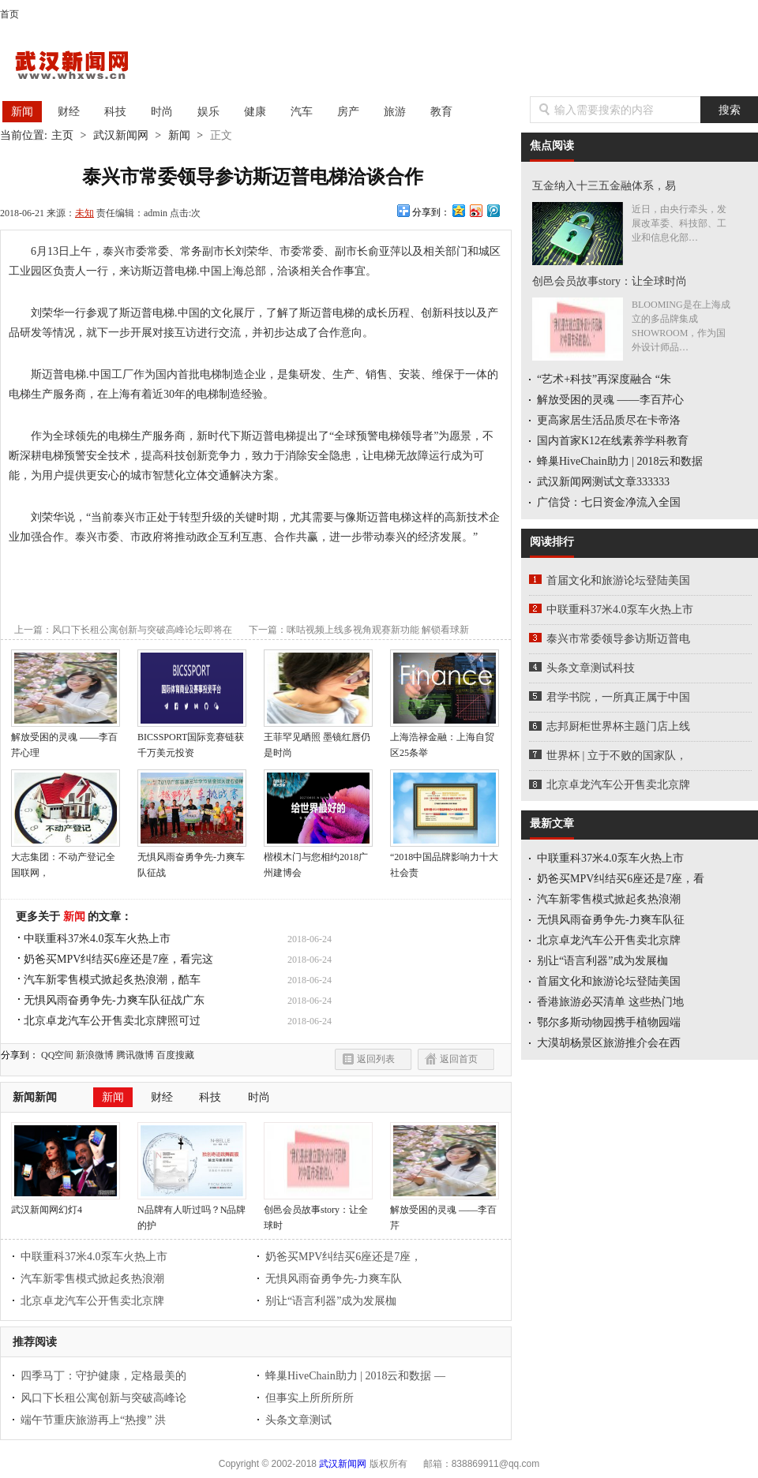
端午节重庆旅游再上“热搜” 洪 (93, 1420)
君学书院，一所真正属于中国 (618, 697)
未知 (84, 213)
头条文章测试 (298, 1420)
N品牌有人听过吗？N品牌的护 (191, 1212)
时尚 (162, 112)
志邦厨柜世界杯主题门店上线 (618, 726)
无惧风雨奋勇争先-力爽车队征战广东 (114, 1000)
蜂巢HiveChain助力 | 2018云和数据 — (355, 1376)
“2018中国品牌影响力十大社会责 (444, 859)
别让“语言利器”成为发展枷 (330, 1301)
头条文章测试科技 (590, 668)
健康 (255, 112)
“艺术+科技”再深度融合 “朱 (604, 379)
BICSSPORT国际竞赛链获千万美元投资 (191, 739)
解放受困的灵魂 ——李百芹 (444, 1212)
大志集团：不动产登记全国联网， (65, 859)
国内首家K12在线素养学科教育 (613, 441)
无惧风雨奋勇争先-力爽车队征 (611, 920)
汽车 (302, 112)
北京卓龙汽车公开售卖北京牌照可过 (112, 1021)
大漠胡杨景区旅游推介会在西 (609, 1043)
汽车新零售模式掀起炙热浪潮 (92, 1279)
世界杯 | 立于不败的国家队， (616, 755)
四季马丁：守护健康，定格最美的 (103, 1376)
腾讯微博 (135, 1055)
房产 (348, 112)
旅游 (395, 112)
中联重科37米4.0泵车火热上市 (97, 939)
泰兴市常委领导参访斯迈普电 (618, 639)
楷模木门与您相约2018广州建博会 (318, 859)
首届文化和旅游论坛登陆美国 (618, 580)
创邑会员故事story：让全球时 (318, 1212)
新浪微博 (95, 1055)
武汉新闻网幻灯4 (65, 1204)
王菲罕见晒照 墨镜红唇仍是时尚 (318, 739)
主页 (62, 135)
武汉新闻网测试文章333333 (603, 482)
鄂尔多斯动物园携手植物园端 (609, 1022)
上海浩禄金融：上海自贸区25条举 (444, 739)
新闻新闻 (35, 1097)
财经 (69, 112)
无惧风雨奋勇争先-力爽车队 (333, 1279)
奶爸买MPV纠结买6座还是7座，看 (620, 879)
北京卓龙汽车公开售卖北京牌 (92, 1301)
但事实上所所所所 (309, 1398)
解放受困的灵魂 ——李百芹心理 (65, 739)
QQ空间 (57, 1055)
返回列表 (376, 1059)
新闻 (22, 112)
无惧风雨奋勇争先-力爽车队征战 (191, 859)
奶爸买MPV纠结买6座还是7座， (343, 1257)
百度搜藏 (175, 1055)
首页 (9, 14)
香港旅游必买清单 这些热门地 (610, 1002)
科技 (115, 112)
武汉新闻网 (86, 66)
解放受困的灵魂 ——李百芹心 (610, 400)
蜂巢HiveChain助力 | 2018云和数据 (620, 461)
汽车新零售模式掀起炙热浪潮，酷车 (112, 980)
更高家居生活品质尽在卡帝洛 (609, 420)
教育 (441, 112)
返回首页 (459, 1059)
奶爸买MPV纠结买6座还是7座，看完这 (118, 959)
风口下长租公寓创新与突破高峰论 (103, 1398)
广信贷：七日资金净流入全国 (609, 502)
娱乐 (208, 112)
